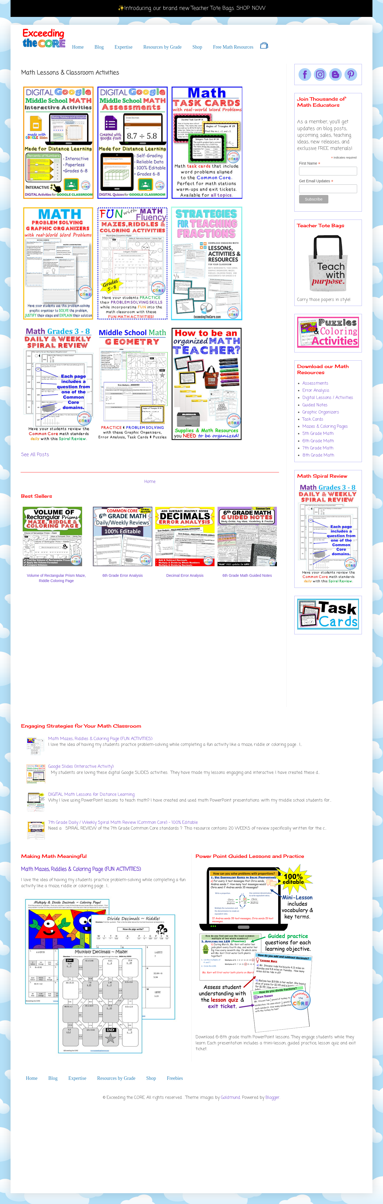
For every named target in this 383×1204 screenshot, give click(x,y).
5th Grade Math (318, 434)
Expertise (124, 47)
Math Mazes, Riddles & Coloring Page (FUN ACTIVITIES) (100, 739)
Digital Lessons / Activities (327, 398)
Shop (197, 47)
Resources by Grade (162, 47)
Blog (99, 47)
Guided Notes (315, 405)
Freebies (175, 1078)
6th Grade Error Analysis (122, 575)
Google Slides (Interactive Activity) (81, 767)
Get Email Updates (316, 181)
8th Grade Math (318, 455)
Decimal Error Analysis (185, 575)
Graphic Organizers (320, 412)
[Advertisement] (55, 649)
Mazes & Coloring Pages (325, 427)
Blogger (273, 1098)
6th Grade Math (318, 441)
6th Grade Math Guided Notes (247, 575)
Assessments (315, 383)
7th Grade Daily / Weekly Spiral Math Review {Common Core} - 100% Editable (123, 823)
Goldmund (230, 1098)
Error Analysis (315, 391)
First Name (309, 163)
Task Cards (312, 419)
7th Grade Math (317, 448)
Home (78, 47)
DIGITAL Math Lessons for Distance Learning (91, 795)
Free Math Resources (233, 47)
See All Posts (35, 454)
